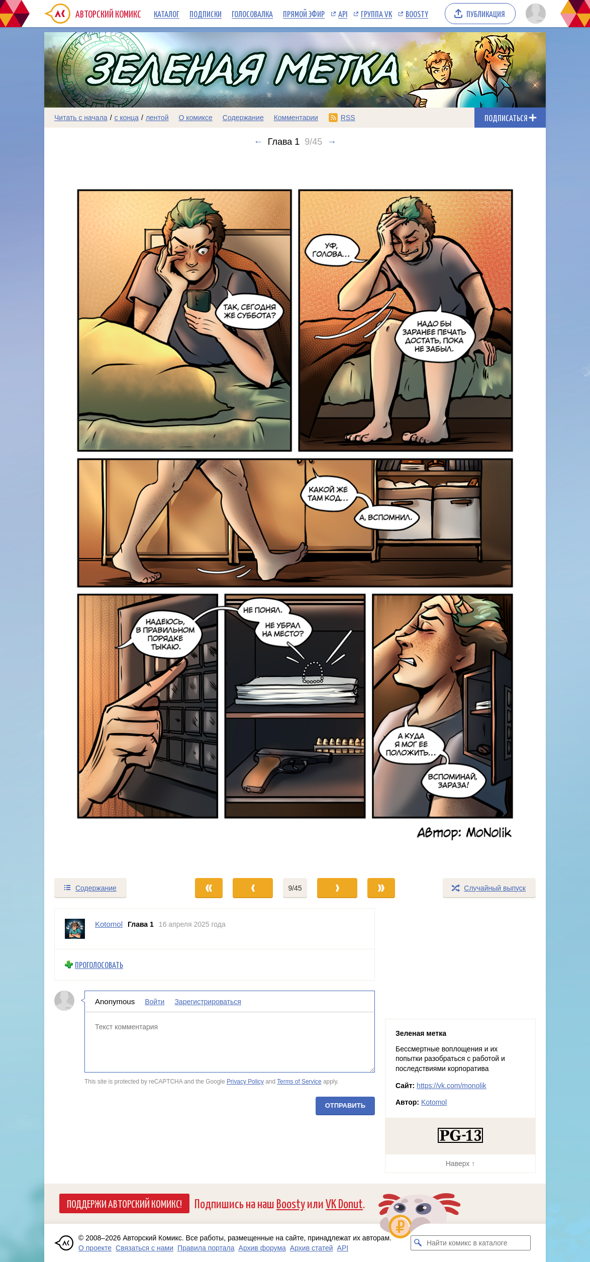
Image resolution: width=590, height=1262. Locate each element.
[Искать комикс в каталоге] (418, 1243)
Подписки (205, 13)
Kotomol (434, 1102)
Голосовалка (252, 13)
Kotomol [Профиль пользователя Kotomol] (109, 924)
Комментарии (296, 118)
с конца (127, 118)
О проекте (95, 1248)
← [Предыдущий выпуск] (258, 142)
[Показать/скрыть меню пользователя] (534, 13)
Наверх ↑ (460, 1163)
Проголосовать (99, 964)
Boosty (417, 13)
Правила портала (206, 1248)
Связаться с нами (144, 1248)
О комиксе (195, 118)
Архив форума (262, 1248)
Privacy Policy (245, 1081)
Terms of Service (299, 1081)
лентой (157, 118)
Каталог (166, 13)
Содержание (243, 118)
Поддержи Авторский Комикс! (124, 1203)
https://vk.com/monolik (451, 1086)
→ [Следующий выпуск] (331, 142)
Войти (154, 1001)
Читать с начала (81, 118)
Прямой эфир (304, 13)
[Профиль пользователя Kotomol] (75, 929)
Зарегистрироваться (207, 1001)
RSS (348, 118)
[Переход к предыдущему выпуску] (107, 512)
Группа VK (376, 13)
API (342, 13)
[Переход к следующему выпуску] (295, 512)
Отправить (345, 1105)
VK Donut (344, 1203)
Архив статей (311, 1248)
